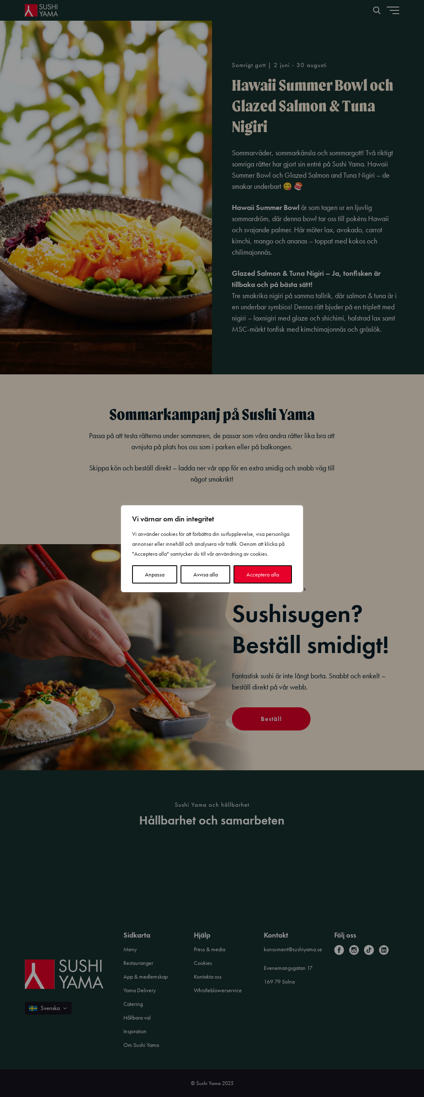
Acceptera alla (262, 574)
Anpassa (154, 574)
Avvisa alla (205, 574)
